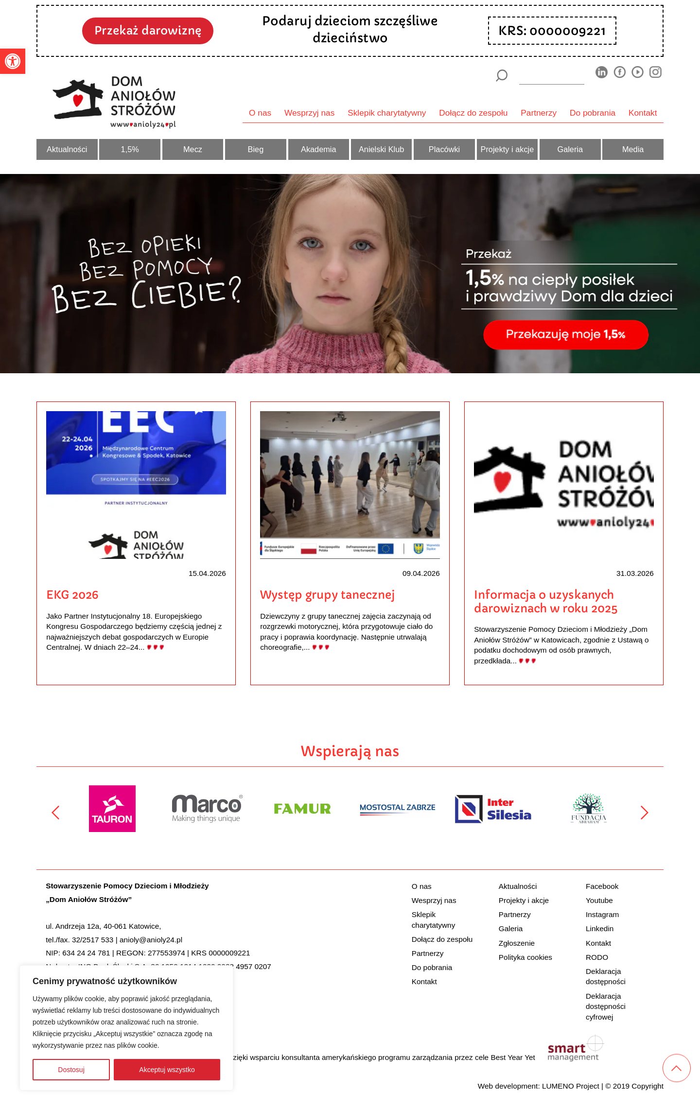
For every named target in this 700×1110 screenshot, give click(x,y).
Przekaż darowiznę (147, 30)
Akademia (318, 149)
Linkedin (599, 928)
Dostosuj (71, 1070)
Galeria (570, 149)
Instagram (602, 914)
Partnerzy (539, 113)
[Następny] (644, 812)
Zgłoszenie (517, 943)
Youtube (599, 900)
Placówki (444, 149)
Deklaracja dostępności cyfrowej (606, 1006)
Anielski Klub (381, 149)
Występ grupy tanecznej (327, 595)
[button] (12, 61)
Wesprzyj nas (309, 113)
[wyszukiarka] (551, 75)
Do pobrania (592, 113)
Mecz (192, 149)
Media (633, 149)
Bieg (256, 149)
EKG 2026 (72, 595)
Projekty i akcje (507, 149)
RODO (597, 957)
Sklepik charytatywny (387, 113)
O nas (260, 113)
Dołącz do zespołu (473, 113)
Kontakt (643, 113)
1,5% (130, 149)
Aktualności (67, 149)
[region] (126, 1028)
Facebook (602, 886)
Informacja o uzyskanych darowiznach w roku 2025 (545, 601)
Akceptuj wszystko (166, 1070)
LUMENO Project (570, 1086)
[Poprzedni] (55, 812)
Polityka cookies (525, 957)
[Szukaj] (501, 75)
